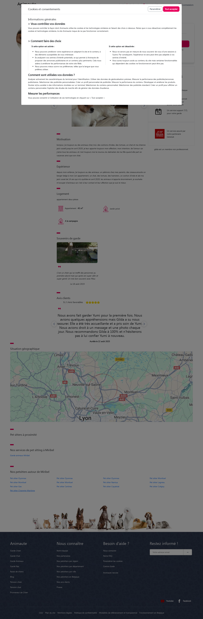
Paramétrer (155, 8)
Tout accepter (171, 8)
